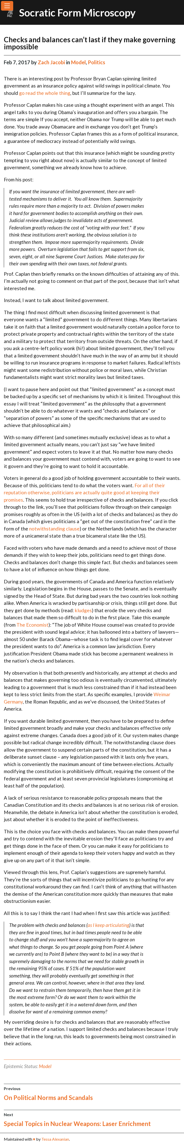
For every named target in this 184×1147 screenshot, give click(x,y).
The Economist (32, 625)
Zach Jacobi (52, 62)
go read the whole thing (44, 93)
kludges (83, 610)
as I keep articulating (108, 925)
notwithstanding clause (54, 529)
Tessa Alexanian (55, 1139)
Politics (96, 62)
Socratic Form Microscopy (77, 13)
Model (78, 62)
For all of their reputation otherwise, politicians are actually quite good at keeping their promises (84, 492)
